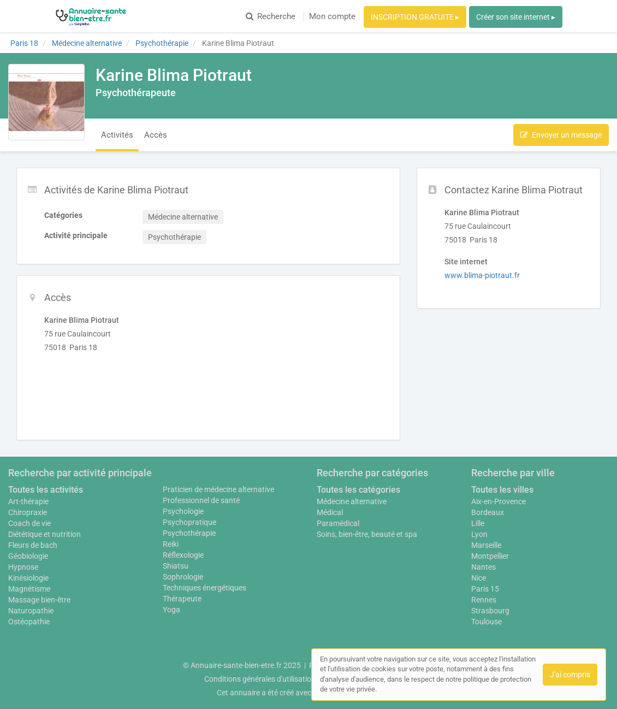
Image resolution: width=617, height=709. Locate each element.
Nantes (483, 567)
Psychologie (183, 511)
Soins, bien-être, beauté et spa (367, 534)
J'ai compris (570, 674)
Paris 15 (485, 588)
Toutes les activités (45, 490)
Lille (477, 523)
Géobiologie (28, 556)
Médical (330, 512)
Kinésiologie (28, 578)
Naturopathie (31, 610)
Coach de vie (29, 523)
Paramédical (338, 523)
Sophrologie (183, 576)
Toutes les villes (502, 490)
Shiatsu (175, 566)
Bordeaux (487, 512)
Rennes (483, 599)
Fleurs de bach (32, 545)
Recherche (270, 16)
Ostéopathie (29, 621)
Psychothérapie (189, 533)
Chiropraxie (27, 512)
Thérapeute (182, 598)
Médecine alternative (352, 501)
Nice (478, 578)
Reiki (171, 544)
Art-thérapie (28, 501)
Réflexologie (183, 555)
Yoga (171, 609)
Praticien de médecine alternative (218, 489)
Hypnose (23, 567)
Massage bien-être (39, 599)
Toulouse (486, 621)
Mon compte (332, 16)
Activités (117, 135)
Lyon (479, 534)
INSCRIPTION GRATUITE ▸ (415, 17)
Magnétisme (29, 588)
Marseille (486, 545)
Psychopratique (189, 522)
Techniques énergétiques (204, 587)
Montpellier (490, 556)
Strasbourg (490, 610)
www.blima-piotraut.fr (482, 275)
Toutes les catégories (358, 490)
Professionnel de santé (201, 500)
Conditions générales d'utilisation (260, 679)
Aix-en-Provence (498, 501)
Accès (155, 135)
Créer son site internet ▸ (515, 17)
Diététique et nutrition (44, 534)
